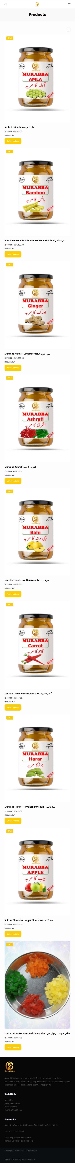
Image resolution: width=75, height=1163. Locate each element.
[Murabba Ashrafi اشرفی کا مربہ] (38, 418)
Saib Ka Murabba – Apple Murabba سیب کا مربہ (29, 920)
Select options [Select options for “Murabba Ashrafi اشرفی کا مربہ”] (13, 481)
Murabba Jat (10, 135)
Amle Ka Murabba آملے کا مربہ (20, 127)
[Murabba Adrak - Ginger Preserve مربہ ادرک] (38, 305)
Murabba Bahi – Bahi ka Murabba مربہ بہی (27, 580)
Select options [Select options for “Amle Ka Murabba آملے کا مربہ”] (13, 141)
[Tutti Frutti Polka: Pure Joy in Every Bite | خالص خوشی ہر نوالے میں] (38, 985)
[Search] (5, 4)
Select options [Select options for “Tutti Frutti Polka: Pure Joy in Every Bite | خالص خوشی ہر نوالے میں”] (13, 1047)
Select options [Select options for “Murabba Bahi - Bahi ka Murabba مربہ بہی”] (13, 594)
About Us (9, 1100)
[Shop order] (68, 29)
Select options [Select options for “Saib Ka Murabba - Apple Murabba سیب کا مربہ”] (13, 934)
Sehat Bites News (12, 1103)
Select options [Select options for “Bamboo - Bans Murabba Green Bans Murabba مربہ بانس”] (13, 254)
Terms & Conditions (13, 1110)
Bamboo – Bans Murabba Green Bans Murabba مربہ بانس (34, 240)
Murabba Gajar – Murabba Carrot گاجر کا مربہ (28, 693)
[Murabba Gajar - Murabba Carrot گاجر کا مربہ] (38, 645)
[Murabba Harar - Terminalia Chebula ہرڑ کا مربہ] (38, 758)
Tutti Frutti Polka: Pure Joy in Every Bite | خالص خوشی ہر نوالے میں (37, 1033)
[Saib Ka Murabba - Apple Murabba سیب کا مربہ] (38, 872)
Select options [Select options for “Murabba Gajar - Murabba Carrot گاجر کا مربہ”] (13, 707)
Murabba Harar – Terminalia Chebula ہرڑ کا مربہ (30, 806)
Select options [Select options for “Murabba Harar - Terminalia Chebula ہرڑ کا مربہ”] (13, 821)
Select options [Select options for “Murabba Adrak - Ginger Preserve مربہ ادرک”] (13, 367)
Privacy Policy (11, 1106)
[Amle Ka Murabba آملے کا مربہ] (38, 79)
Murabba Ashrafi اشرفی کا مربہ (20, 467)
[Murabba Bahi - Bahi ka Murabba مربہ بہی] (38, 532)
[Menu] (69, 4)
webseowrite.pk (29, 1159)
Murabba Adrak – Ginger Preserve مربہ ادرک (27, 353)
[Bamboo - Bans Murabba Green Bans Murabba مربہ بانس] (38, 192)
